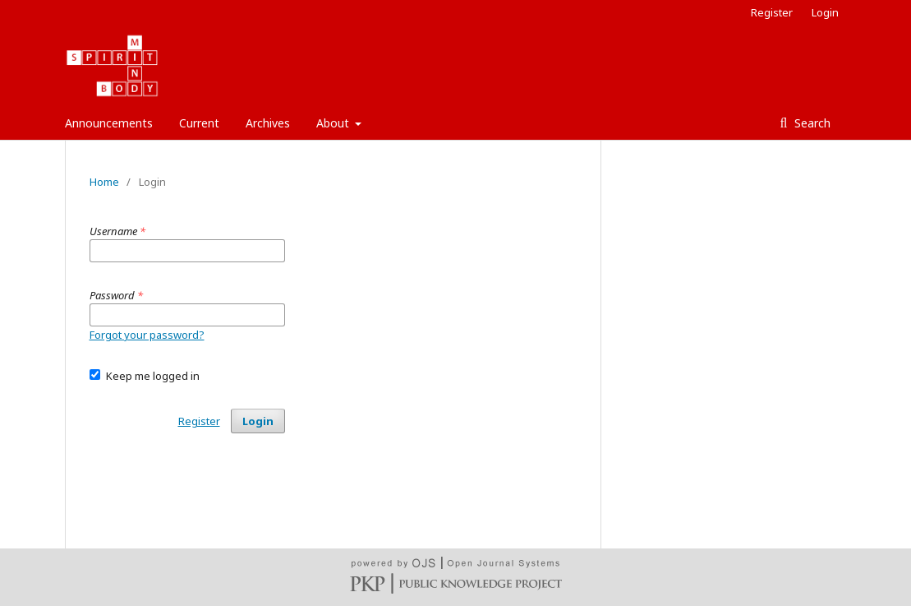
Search (810, 123)
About (334, 123)
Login (825, 12)
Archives (268, 123)
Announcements (109, 123)
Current (199, 123)
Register (772, 12)
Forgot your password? (147, 334)
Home (104, 181)
